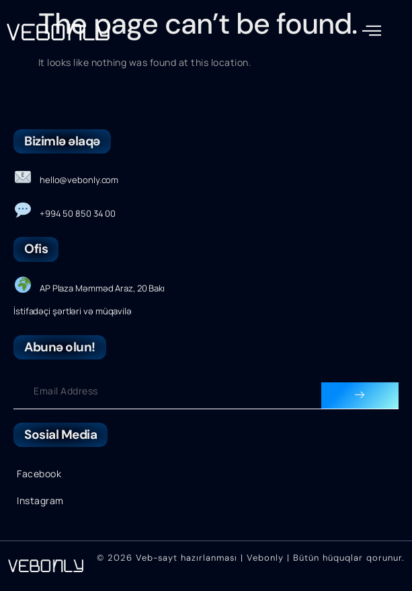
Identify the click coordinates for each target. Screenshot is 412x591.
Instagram (40, 500)
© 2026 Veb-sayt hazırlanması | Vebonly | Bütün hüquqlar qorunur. (250, 557)
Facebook (39, 473)
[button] (372, 31)
